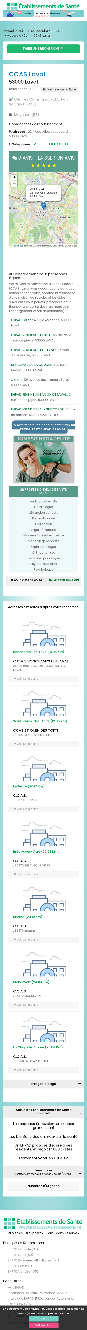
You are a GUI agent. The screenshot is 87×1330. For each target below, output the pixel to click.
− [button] (14, 184)
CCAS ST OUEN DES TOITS (35, 730)
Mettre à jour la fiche (59, 89)
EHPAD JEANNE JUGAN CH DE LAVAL (38, 394)
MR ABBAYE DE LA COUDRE (31, 364)
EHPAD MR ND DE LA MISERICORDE (37, 409)
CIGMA (16, 379)
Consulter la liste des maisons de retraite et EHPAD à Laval (44, 427)
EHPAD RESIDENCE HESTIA (31, 335)
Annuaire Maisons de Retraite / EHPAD (32, 30)
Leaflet (18, 245)
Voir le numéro (50, 143)
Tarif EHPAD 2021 (20, 1304)
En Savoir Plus (43, 1325)
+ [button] (14, 178)
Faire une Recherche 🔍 (43, 48)
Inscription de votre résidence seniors (37, 1293)
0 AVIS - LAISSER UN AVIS (43, 161)
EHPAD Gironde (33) (23, 1249)
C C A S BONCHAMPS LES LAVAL (40, 661)
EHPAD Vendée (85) (23, 1271)
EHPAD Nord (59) (20, 1255)
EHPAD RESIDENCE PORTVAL (32, 350)
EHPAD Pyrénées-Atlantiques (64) (33, 1260)
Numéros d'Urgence (44, 1186)
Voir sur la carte (26, 679)
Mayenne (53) (17, 35)
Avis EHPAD (16, 1287)
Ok (43, 1319)
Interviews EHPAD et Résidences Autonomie (41, 1298)
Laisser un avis (64, 580)
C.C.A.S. (20, 795)
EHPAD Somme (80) (23, 1266)
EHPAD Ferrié (21, 320)
